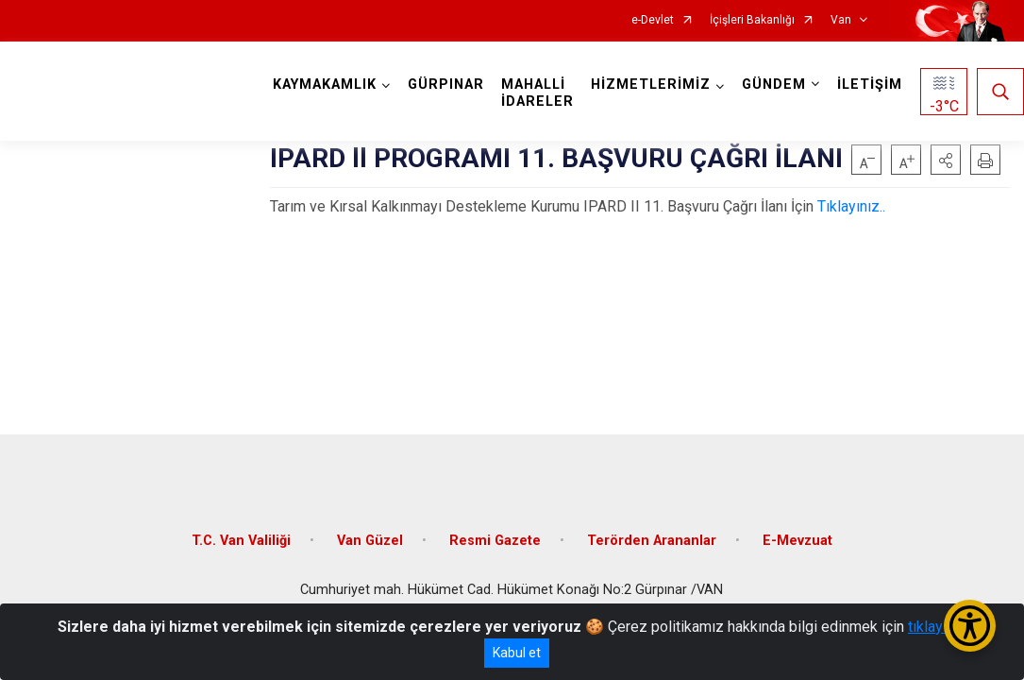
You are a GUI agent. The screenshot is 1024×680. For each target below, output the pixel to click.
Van (841, 20)
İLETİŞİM (869, 84)
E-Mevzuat (797, 541)
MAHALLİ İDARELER (537, 93)
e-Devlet (652, 20)
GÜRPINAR (446, 84)
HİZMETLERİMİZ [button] (651, 84)
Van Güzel (370, 541)
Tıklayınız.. (851, 206)
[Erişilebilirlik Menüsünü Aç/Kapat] (970, 626)
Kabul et (517, 652)
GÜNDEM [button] (774, 84)
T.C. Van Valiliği (241, 541)
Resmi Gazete (495, 541)
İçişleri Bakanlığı (752, 20)
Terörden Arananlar (651, 541)
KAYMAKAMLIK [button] (325, 84)
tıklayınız (937, 627)
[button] (946, 159)
